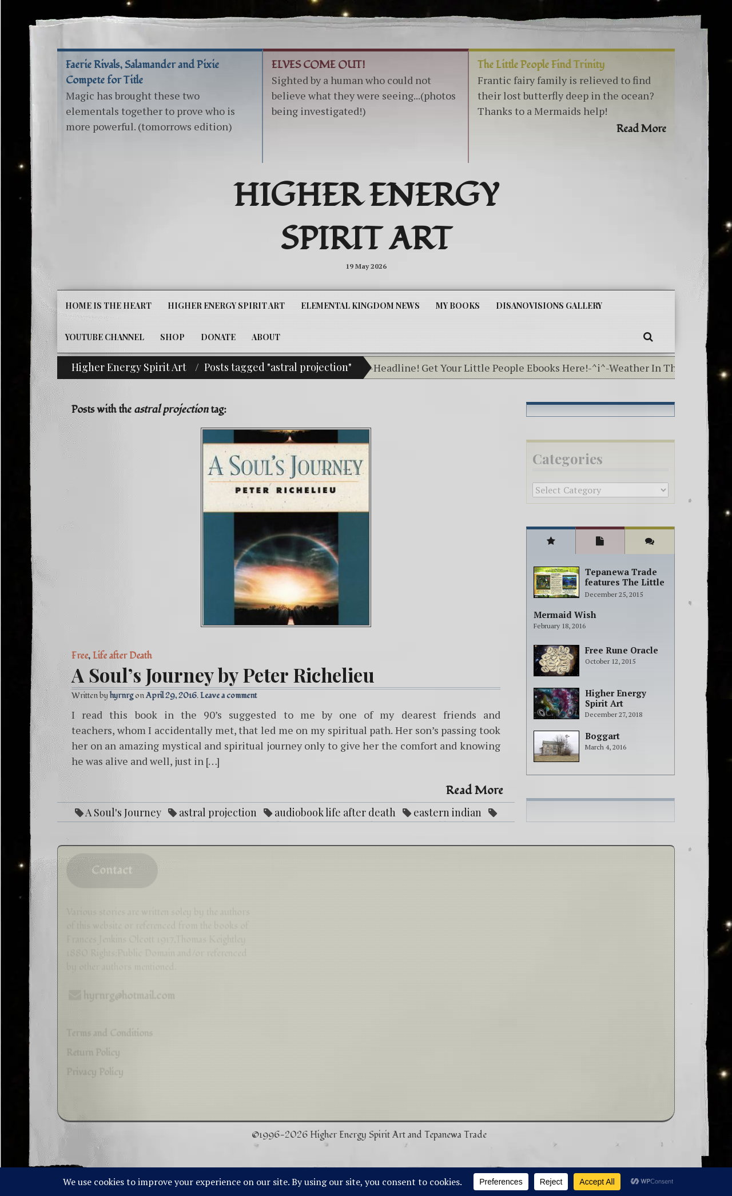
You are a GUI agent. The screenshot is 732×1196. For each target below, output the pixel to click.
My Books (458, 305)
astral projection (218, 812)
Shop (172, 337)
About (266, 337)
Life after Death (122, 655)
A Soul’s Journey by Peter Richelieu (223, 674)
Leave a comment (228, 695)
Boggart (602, 735)
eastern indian (447, 812)
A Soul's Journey (123, 812)
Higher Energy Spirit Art (366, 217)
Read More (474, 791)
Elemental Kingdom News (360, 305)
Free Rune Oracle (621, 650)
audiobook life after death (335, 812)
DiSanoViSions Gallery (549, 305)
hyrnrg (121, 695)
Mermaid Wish (565, 614)
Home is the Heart (108, 305)
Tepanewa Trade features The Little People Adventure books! (625, 587)
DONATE (218, 337)
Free (79, 655)
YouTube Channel (104, 337)
